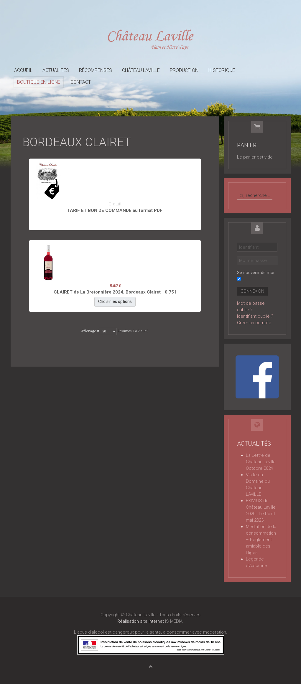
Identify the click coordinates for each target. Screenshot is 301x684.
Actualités (55, 70)
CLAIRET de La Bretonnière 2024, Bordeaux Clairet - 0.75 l (115, 292)
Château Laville (141, 70)
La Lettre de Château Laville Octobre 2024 (261, 462)
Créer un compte (254, 322)
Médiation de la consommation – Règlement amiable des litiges (261, 539)
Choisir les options (115, 301)
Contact (80, 82)
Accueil (23, 70)
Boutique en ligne (38, 82)
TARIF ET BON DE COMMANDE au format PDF (114, 210)
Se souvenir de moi (255, 272)
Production (184, 70)
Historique (221, 70)
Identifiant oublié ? (255, 316)
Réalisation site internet (140, 621)
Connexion (252, 291)
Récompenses (95, 70)
